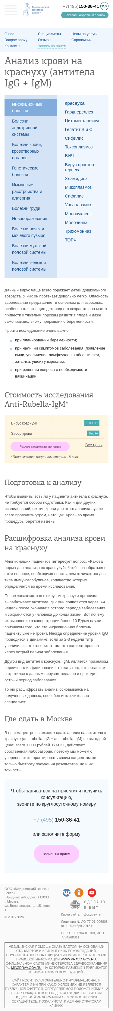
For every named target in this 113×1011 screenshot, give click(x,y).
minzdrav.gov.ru (26, 967)
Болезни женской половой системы (29, 266)
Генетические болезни (25, 171)
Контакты (12, 46)
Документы (92, 914)
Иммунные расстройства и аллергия (27, 191)
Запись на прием (57, 854)
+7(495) (81, 6)
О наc (9, 34)
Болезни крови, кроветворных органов (27, 151)
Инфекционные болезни (27, 107)
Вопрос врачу (16, 40)
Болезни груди (26, 208)
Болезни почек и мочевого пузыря (28, 232)
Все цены (93, 445)
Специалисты (49, 34)
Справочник (81, 40)
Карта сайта (70, 914)
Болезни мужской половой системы (29, 249)
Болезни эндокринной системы (24, 128)
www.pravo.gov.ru (78, 959)
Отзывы (44, 40)
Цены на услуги (84, 34)
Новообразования (29, 218)
